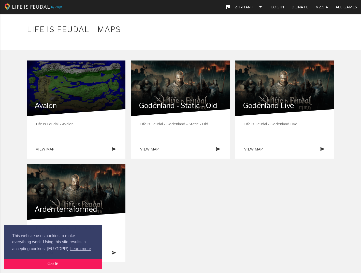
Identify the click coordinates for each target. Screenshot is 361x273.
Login (277, 6)
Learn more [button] (80, 249)
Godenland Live (268, 105)
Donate (300, 6)
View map (76, 149)
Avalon (46, 105)
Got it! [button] (53, 264)
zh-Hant (244, 7)
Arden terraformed (66, 209)
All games (346, 6)
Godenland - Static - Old (178, 105)
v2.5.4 (322, 6)
